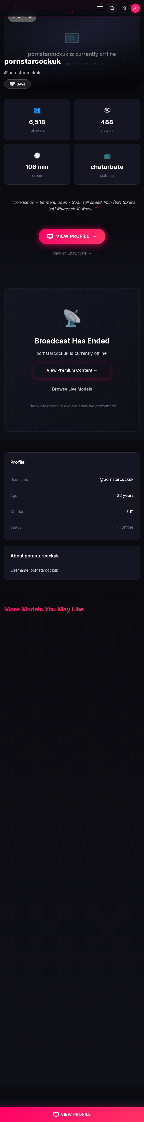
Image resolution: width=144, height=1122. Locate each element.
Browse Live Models (72, 389)
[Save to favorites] (17, 84)
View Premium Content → (72, 370)
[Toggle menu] (100, 8)
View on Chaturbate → (72, 253)
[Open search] (112, 8)
